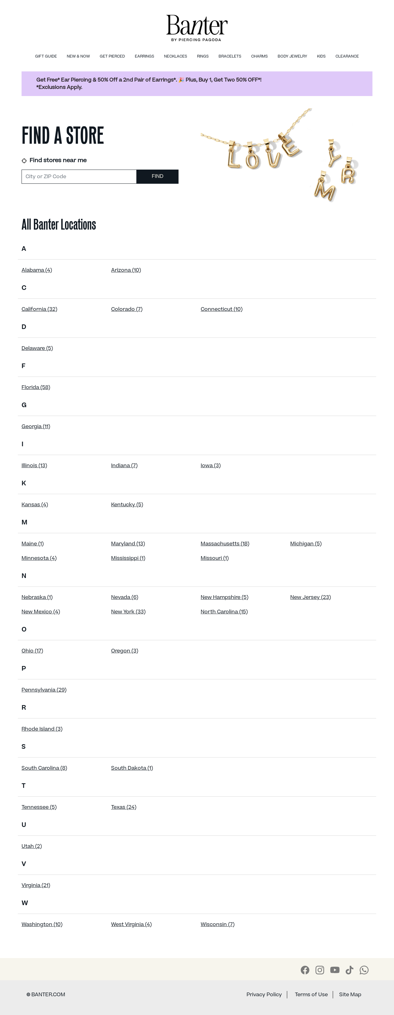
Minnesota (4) (39, 558)
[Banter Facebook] (305, 970)
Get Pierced (112, 56)
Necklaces (175, 56)
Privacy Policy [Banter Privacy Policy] (264, 994)
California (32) (39, 309)
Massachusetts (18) (225, 544)
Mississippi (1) (128, 558)
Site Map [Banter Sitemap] (350, 994)
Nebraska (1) (37, 597)
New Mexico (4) (41, 612)
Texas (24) (123, 807)
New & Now (78, 56)
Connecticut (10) (222, 309)
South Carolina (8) (44, 768)
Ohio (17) (32, 651)
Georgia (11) (36, 426)
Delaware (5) (37, 348)
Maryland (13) (128, 544)
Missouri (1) (215, 558)
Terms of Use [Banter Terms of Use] (311, 994)
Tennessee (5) (39, 807)
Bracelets (230, 56)
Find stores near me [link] (54, 160)
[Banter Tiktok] (349, 970)
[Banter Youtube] (335, 969)
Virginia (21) (36, 885)
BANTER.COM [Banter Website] (45, 994)
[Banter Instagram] (320, 970)
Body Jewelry (292, 56)
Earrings (144, 56)
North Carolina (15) (224, 612)
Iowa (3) (211, 465)
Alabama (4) (37, 270)
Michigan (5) (306, 544)
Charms (259, 56)
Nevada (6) (124, 597)
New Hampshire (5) (224, 597)
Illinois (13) (34, 465)
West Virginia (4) (131, 924)
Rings (203, 56)
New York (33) (128, 612)
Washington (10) (42, 924)
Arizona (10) (126, 270)
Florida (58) (36, 387)
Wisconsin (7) (218, 924)
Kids (321, 56)
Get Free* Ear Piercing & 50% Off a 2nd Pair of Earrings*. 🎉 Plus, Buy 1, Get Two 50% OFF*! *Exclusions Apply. (148, 83)
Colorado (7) (127, 309)
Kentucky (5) (127, 504)
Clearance (347, 56)
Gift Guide (46, 56)
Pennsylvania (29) (44, 690)
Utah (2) (32, 846)
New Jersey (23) (310, 597)
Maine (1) (33, 544)
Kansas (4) (35, 504)
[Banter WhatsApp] (364, 970)
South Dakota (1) (132, 768)
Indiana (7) (124, 465)
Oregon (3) (124, 651)
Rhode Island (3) (42, 729)
